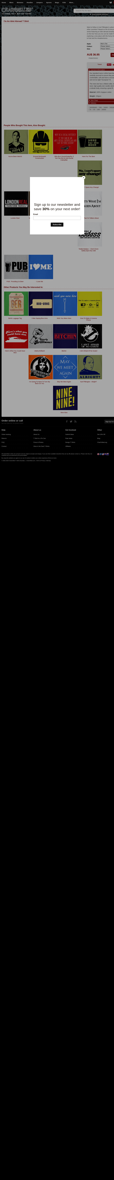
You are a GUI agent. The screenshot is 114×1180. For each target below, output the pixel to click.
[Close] (83, 177)
